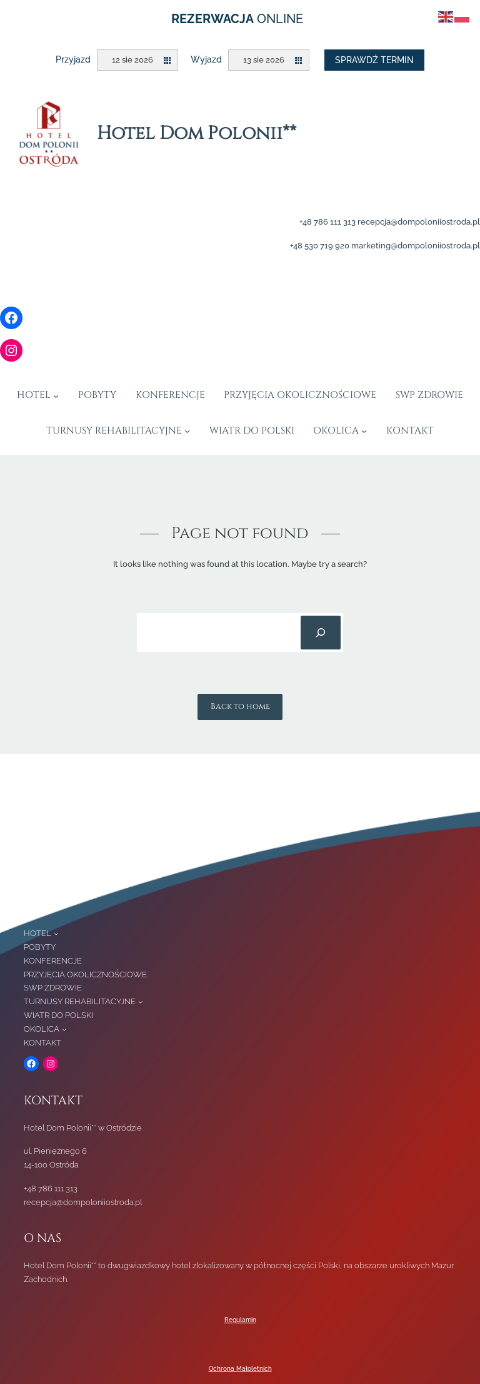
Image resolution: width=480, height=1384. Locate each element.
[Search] (321, 632)
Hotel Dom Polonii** (196, 133)
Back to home (240, 706)
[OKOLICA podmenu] (364, 431)
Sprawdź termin (374, 60)
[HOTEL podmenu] (56, 395)
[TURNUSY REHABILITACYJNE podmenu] (187, 431)
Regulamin (240, 1319)
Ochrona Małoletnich (240, 1368)
